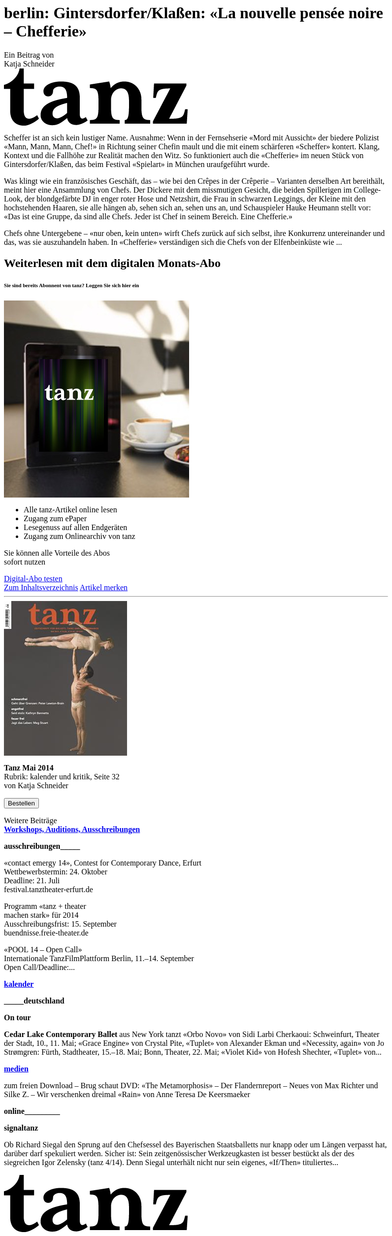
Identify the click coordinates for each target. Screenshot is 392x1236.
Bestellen (21, 803)
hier (126, 285)
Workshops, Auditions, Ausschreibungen (72, 829)
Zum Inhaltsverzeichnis (41, 587)
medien (16, 1069)
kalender (18, 984)
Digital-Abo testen (33, 578)
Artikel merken (104, 587)
